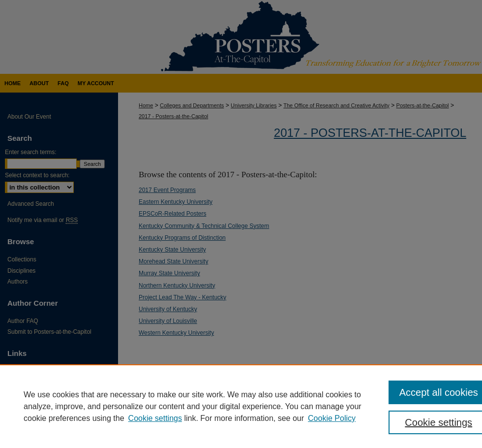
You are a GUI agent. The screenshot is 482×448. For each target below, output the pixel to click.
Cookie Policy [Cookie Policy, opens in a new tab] (332, 418)
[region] (241, 406)
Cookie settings (155, 418)
